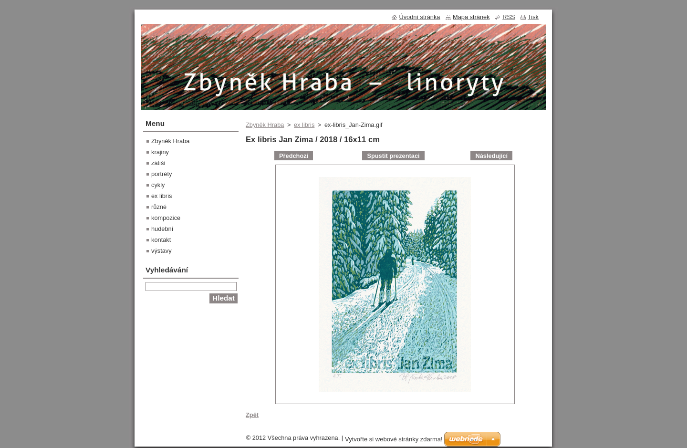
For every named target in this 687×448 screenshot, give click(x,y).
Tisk (533, 17)
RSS (508, 17)
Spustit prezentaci (393, 155)
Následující (491, 155)
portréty (161, 173)
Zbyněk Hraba (265, 124)
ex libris (304, 124)
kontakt (161, 239)
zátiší (158, 163)
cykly (158, 184)
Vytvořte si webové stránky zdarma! (394, 439)
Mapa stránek (471, 17)
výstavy (161, 250)
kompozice (165, 217)
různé (159, 206)
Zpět (252, 414)
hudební (162, 228)
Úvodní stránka (419, 17)
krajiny (160, 152)
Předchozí (293, 155)
